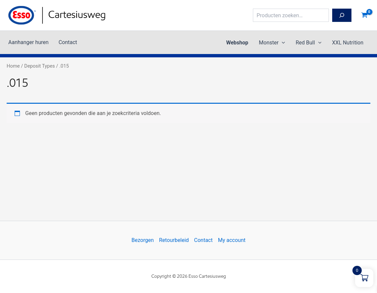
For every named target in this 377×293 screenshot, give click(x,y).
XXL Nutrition (347, 42)
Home (13, 66)
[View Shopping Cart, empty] (364, 15)
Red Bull (309, 43)
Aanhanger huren (28, 42)
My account (232, 240)
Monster (272, 43)
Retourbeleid (174, 240)
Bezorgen (142, 240)
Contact (67, 42)
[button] (281, 43)
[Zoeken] (341, 15)
